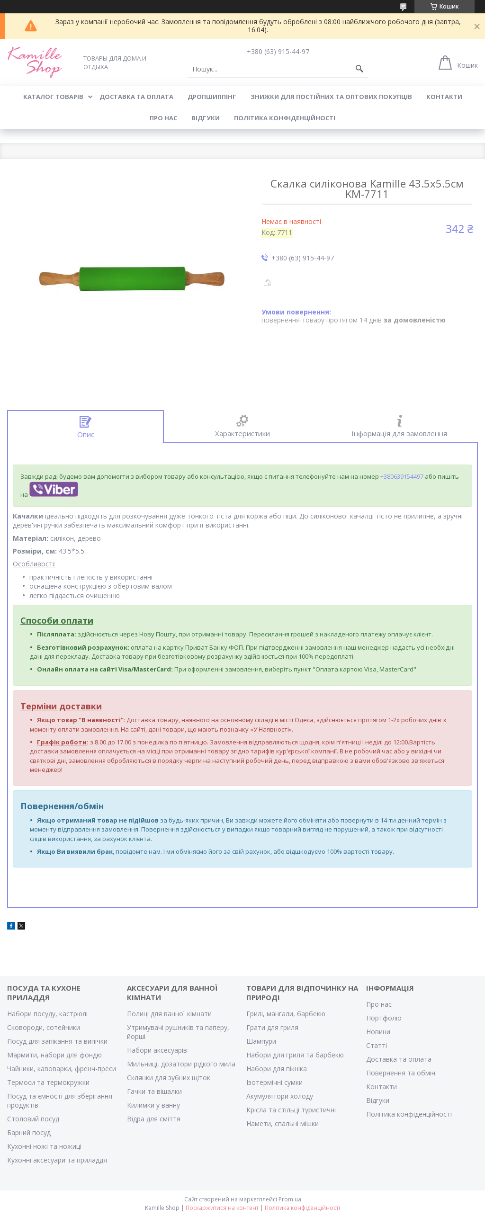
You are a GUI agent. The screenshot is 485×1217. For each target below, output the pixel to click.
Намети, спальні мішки (282, 1123)
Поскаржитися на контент (222, 1208)
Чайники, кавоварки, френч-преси (61, 1068)
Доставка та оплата (398, 1059)
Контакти (381, 1086)
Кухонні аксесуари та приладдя (57, 1159)
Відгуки (377, 1100)
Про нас (379, 1004)
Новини (378, 1031)
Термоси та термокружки (48, 1082)
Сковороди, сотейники (43, 1027)
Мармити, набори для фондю (54, 1054)
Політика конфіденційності (284, 118)
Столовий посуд (33, 1118)
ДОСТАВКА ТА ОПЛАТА (136, 96)
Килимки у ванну (153, 1105)
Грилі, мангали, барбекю (285, 1013)
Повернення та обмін (400, 1072)
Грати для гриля (272, 1027)
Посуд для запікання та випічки (57, 1041)
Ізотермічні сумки (274, 1082)
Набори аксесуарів (157, 1050)
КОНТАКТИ (444, 96)
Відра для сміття (153, 1118)
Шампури (261, 1041)
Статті (376, 1045)
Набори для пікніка (276, 1068)
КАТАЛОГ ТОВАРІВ (53, 96)
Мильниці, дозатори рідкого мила (181, 1063)
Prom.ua (289, 1199)
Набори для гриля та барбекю (295, 1054)
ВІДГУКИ (205, 118)
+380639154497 (401, 476)
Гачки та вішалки (154, 1091)
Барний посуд (29, 1132)
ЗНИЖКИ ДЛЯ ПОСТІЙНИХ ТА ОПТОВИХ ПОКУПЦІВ (331, 96)
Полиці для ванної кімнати (169, 1013)
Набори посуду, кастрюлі (47, 1013)
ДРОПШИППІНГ (212, 96)
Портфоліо (384, 1017)
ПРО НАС (163, 118)
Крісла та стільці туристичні (291, 1109)
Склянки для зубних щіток (168, 1077)
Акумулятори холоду (279, 1096)
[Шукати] (359, 69)
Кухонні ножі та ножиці (44, 1146)
